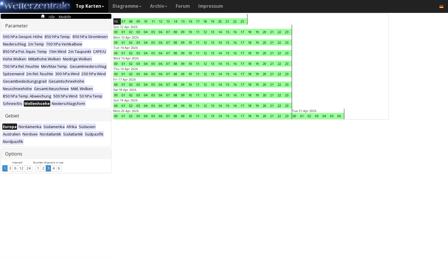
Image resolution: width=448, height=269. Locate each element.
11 (153, 21)
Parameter (16, 26)
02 (131, 32)
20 (220, 21)
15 (183, 21)
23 (242, 21)
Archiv (158, 6)
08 (131, 21)
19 (212, 21)
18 (205, 21)
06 (116, 21)
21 (227, 21)
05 (153, 32)
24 (29, 168)
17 (197, 21)
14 (175, 21)
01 (123, 32)
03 (138, 32)
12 (21, 168)
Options (13, 154)
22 (235, 21)
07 (123, 21)
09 (138, 21)
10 (145, 21)
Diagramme (127, 6)
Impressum (210, 6)
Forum (183, 6)
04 (145, 32)
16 (190, 21)
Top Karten (90, 6)
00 (116, 32)
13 (168, 21)
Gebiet (12, 116)
